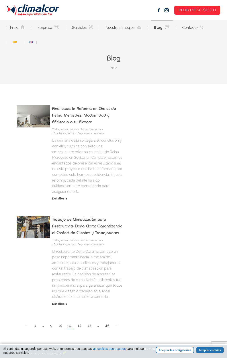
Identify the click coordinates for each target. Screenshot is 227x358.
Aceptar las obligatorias (175, 350)
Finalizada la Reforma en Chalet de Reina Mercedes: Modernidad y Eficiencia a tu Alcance (84, 115)
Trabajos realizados (64, 129)
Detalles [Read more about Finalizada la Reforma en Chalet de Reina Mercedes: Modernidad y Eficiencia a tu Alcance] (58, 198)
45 (107, 325)
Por (90, 129)
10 (60, 325)
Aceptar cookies (210, 350)
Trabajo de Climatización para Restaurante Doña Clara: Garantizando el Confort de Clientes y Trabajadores (87, 226)
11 (70, 325)
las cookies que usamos (108, 348)
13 (89, 325)
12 (79, 325)
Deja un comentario (91, 133)
